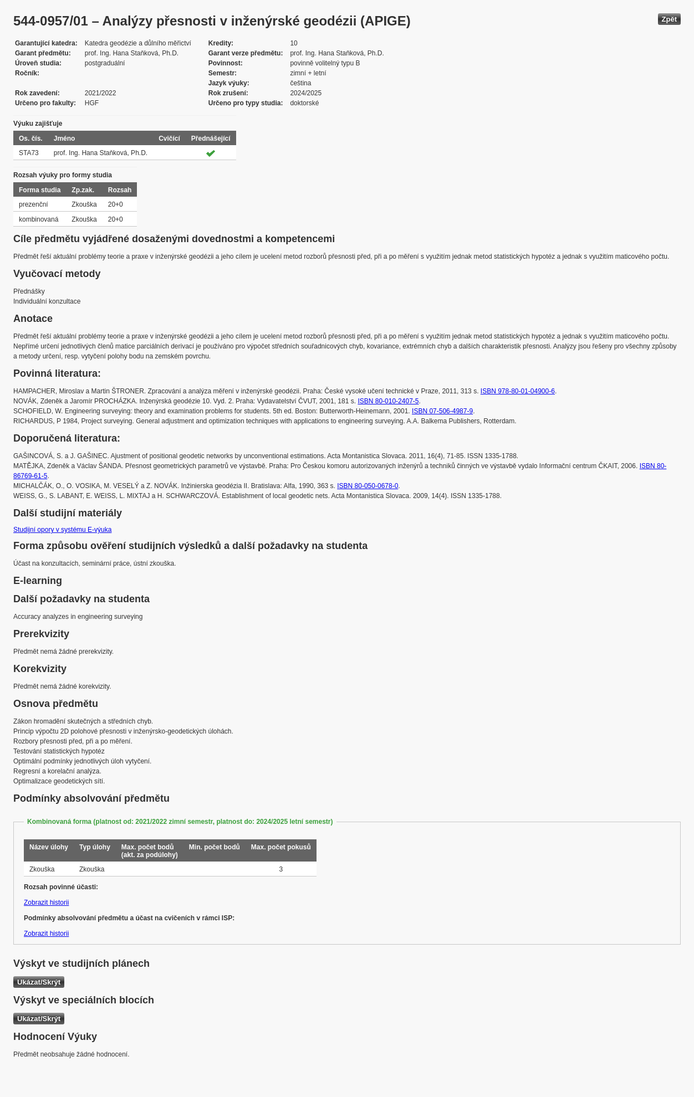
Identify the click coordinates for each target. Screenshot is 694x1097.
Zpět (669, 19)
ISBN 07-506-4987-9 (442, 411)
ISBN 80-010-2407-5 (388, 401)
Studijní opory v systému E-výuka (62, 530)
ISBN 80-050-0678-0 (367, 486)
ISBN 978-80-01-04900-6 (518, 391)
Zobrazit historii (46, 902)
